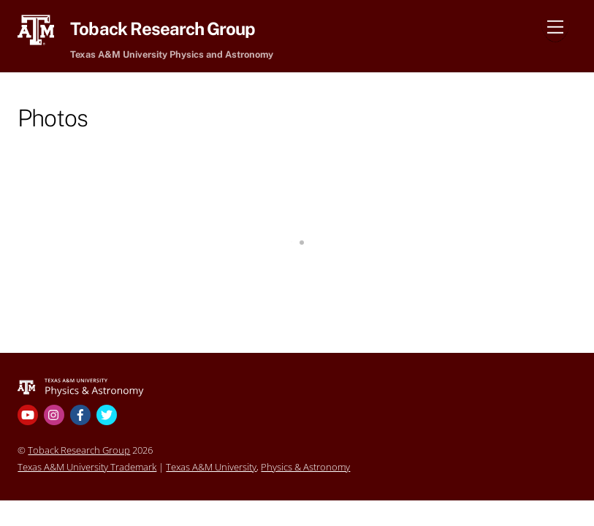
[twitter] (108, 414)
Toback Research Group (79, 450)
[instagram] (55, 414)
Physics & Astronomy (305, 466)
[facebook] (82, 414)
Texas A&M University (211, 466)
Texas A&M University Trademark (87, 466)
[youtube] (29, 414)
